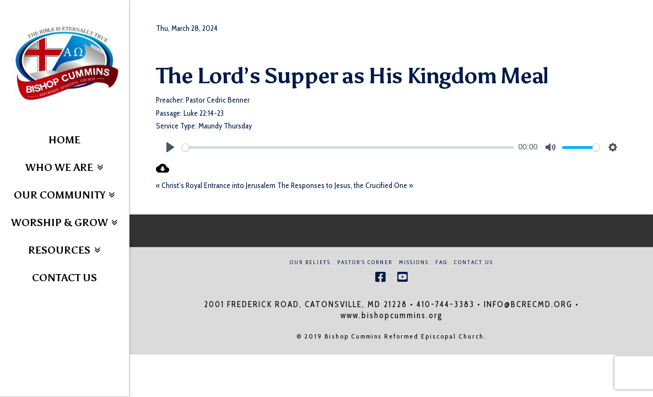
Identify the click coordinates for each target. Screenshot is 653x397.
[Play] (170, 147)
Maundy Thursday (225, 126)
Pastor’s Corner (364, 262)
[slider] (348, 147)
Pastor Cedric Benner (218, 100)
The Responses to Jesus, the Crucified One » (345, 185)
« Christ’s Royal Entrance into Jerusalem (216, 185)
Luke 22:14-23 (204, 113)
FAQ (441, 262)
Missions (414, 262)
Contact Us (473, 262)
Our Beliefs (310, 262)
